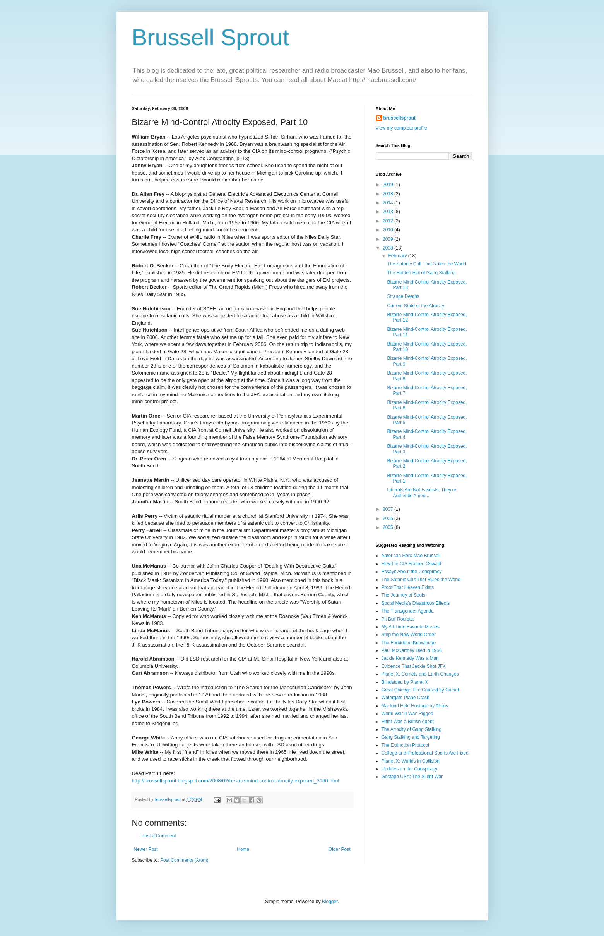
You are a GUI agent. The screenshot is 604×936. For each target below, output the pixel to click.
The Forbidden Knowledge (409, 642)
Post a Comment (159, 835)
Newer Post (146, 849)
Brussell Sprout (210, 37)
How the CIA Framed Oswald (411, 563)
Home (243, 849)
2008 (388, 248)
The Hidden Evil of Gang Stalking (421, 272)
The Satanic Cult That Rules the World (426, 264)
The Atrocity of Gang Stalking (411, 729)
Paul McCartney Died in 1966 (412, 650)
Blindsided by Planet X (405, 682)
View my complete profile (401, 128)
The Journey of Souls (403, 595)
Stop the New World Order (409, 634)
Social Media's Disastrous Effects (416, 603)
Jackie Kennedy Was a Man (410, 658)
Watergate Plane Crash (405, 697)
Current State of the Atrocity (415, 305)
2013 (388, 211)
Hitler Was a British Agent (408, 721)
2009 (388, 239)
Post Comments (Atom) (184, 860)
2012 (388, 221)
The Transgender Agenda (408, 611)
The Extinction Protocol (405, 745)
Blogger (330, 901)
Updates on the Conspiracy (410, 769)
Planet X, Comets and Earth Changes (420, 674)
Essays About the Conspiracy (412, 571)
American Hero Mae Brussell (411, 555)
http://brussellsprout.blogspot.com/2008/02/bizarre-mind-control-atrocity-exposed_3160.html (235, 781)
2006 (388, 518)
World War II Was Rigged (407, 713)
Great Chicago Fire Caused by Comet (420, 690)
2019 (388, 184)
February (398, 255)
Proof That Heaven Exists (408, 587)
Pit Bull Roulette (398, 619)
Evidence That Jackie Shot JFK (414, 666)
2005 (388, 527)
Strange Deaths (403, 296)
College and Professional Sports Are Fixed (425, 753)
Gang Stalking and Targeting (411, 737)
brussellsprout (399, 118)
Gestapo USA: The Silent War (412, 776)
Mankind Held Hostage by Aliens (415, 705)
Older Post (340, 849)
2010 (388, 230)
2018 (388, 194)
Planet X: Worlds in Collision (411, 761)
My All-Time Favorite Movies (411, 627)
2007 (388, 509)
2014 (388, 202)
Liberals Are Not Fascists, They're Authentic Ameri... (421, 492)
